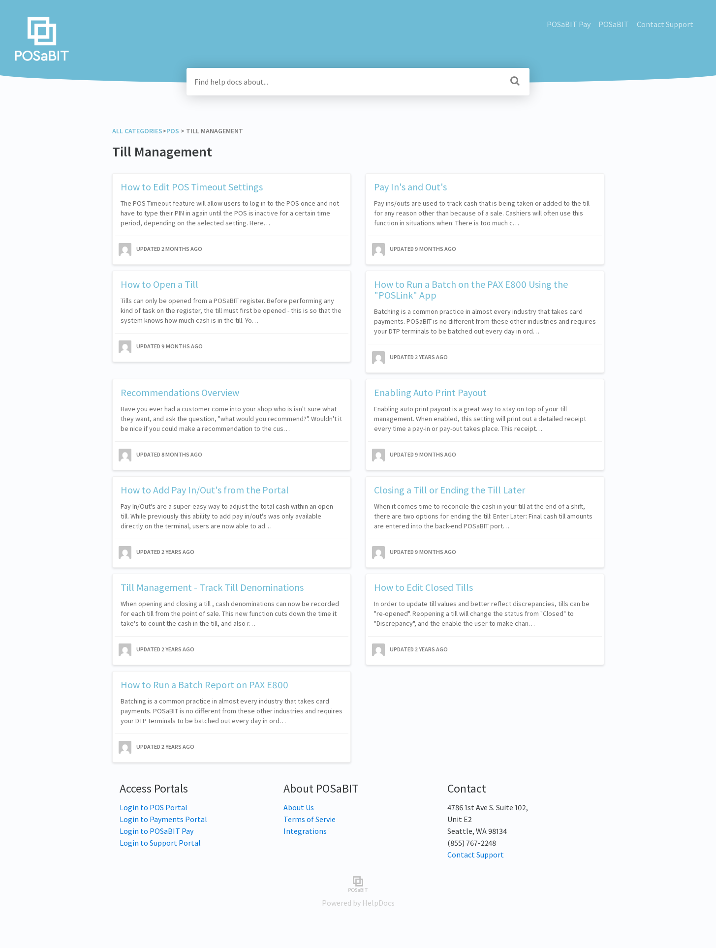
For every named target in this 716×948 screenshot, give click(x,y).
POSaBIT (613, 24)
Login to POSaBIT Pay (156, 831)
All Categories (137, 130)
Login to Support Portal (160, 843)
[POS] (172, 130)
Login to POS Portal (153, 807)
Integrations (305, 831)
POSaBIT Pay (569, 24)
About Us (298, 807)
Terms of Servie (309, 819)
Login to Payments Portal (163, 819)
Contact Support (665, 24)
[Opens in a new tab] (358, 883)
